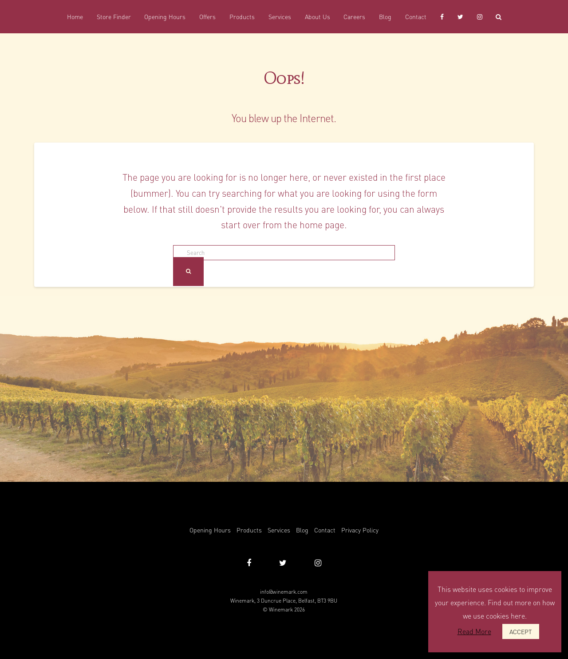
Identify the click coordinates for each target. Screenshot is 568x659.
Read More (474, 631)
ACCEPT (520, 631)
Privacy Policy (360, 530)
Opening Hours (210, 530)
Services (279, 530)
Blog (302, 530)
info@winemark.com (284, 591)
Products (249, 530)
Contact (324, 530)
